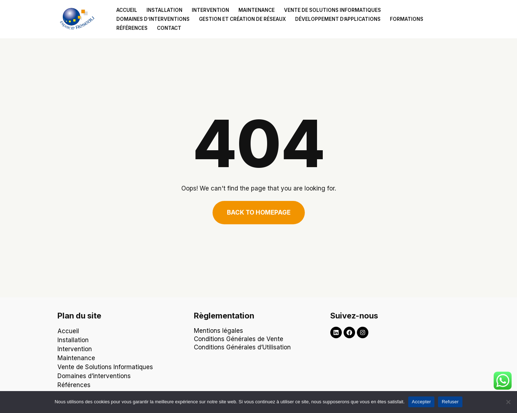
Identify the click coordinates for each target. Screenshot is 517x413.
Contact (169, 28)
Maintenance (256, 10)
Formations (406, 19)
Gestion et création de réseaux (242, 19)
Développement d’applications (338, 19)
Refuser (450, 401)
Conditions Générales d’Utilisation (243, 347)
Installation (164, 10)
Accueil (126, 10)
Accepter (421, 401)
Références (132, 28)
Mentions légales (218, 330)
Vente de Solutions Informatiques (105, 367)
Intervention (210, 10)
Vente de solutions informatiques (332, 10)
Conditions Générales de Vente (238, 339)
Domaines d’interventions (153, 19)
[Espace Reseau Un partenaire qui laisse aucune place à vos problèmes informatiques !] (79, 19)
